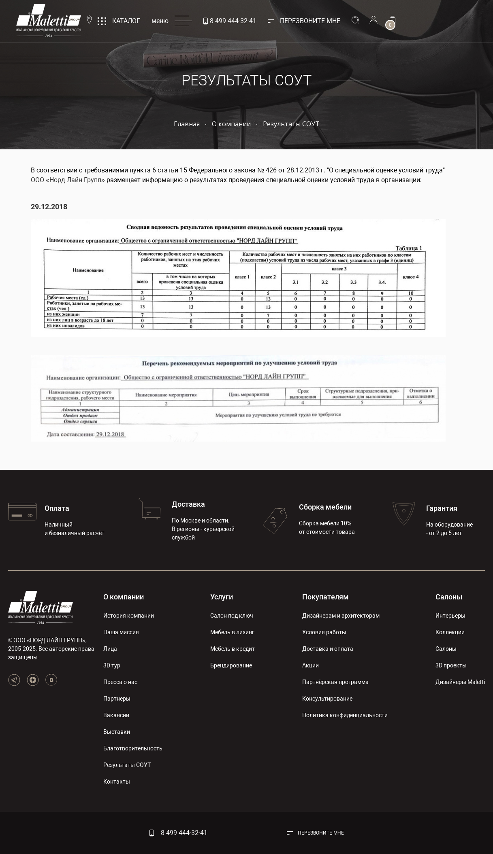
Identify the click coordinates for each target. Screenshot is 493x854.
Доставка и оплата (327, 649)
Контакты (116, 781)
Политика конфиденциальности (345, 715)
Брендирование (231, 665)
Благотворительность (132, 748)
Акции (310, 665)
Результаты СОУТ (127, 765)
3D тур (111, 665)
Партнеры (116, 698)
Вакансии (116, 715)
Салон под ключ (231, 615)
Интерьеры (450, 615)
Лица (110, 649)
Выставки (116, 732)
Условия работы (324, 632)
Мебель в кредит (232, 649)
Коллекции (450, 632)
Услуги (221, 597)
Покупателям (325, 597)
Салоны (448, 597)
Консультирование (327, 698)
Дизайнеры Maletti (460, 682)
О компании (123, 597)
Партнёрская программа (335, 682)
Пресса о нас (120, 682)
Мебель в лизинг (232, 632)
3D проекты (451, 665)
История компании (128, 615)
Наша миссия (121, 632)
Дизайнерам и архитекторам (341, 615)
